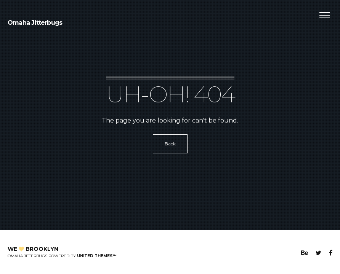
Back (170, 144)
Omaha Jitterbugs (35, 22)
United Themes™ (96, 255)
